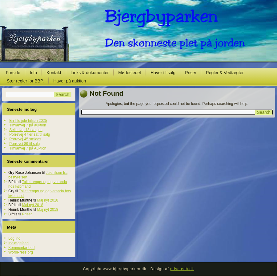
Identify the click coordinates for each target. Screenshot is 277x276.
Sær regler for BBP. (25, 80)
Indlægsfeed (18, 243)
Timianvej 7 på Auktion (27, 148)
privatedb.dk (182, 269)
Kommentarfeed (21, 248)
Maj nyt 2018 (47, 200)
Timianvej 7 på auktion (27, 125)
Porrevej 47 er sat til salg (29, 134)
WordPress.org (20, 252)
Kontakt (53, 72)
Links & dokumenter (90, 72)
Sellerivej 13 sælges (25, 130)
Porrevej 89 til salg (24, 144)
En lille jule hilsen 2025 (28, 120)
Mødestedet (129, 72)
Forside (13, 72)
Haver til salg (163, 72)
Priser (190, 72)
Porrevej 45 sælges (25, 139)
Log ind (14, 238)
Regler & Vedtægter (225, 72)
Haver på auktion (69, 80)
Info (33, 72)
